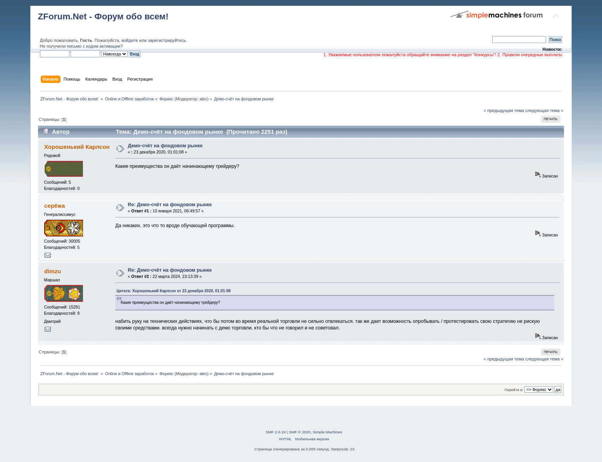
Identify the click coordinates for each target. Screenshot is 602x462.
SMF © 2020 (300, 432)
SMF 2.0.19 (276, 432)
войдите (129, 40)
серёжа (54, 205)
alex (203, 99)
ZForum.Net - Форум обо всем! (103, 16)
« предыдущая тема (504, 110)
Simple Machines (327, 432)
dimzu (52, 271)
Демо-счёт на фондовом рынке (165, 145)
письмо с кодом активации (93, 46)
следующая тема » (544, 110)
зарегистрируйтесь (167, 40)
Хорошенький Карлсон (77, 146)
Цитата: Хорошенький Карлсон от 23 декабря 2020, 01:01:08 (173, 291)
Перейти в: (514, 390)
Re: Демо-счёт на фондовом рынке (170, 204)
